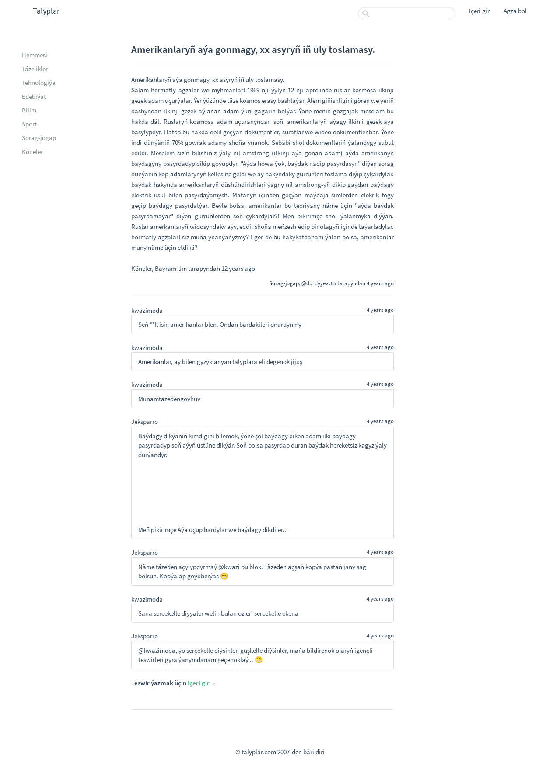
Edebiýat (34, 96)
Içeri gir (479, 11)
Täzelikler (35, 69)
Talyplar (46, 11)
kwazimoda (147, 310)
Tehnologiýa (39, 82)
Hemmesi (34, 55)
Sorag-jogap (39, 137)
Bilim (29, 110)
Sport (29, 124)
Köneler (32, 151)
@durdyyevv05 (318, 283)
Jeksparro (144, 421)
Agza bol (515, 11)
